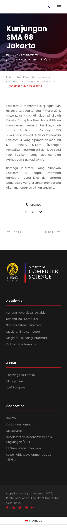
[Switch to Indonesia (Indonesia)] (33, 520)
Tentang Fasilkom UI (20, 375)
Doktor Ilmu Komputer (22, 344)
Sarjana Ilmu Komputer (22, 319)
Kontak (11, 418)
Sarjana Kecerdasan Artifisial (26, 313)
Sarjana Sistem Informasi (23, 325)
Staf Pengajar (15, 387)
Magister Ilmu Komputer (23, 332)
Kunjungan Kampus (19, 424)
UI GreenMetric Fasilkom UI (25, 448)
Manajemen (14, 381)
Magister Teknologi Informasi (26, 338)
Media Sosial (14, 431)
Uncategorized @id (24, 59)
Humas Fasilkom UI (24, 54)
